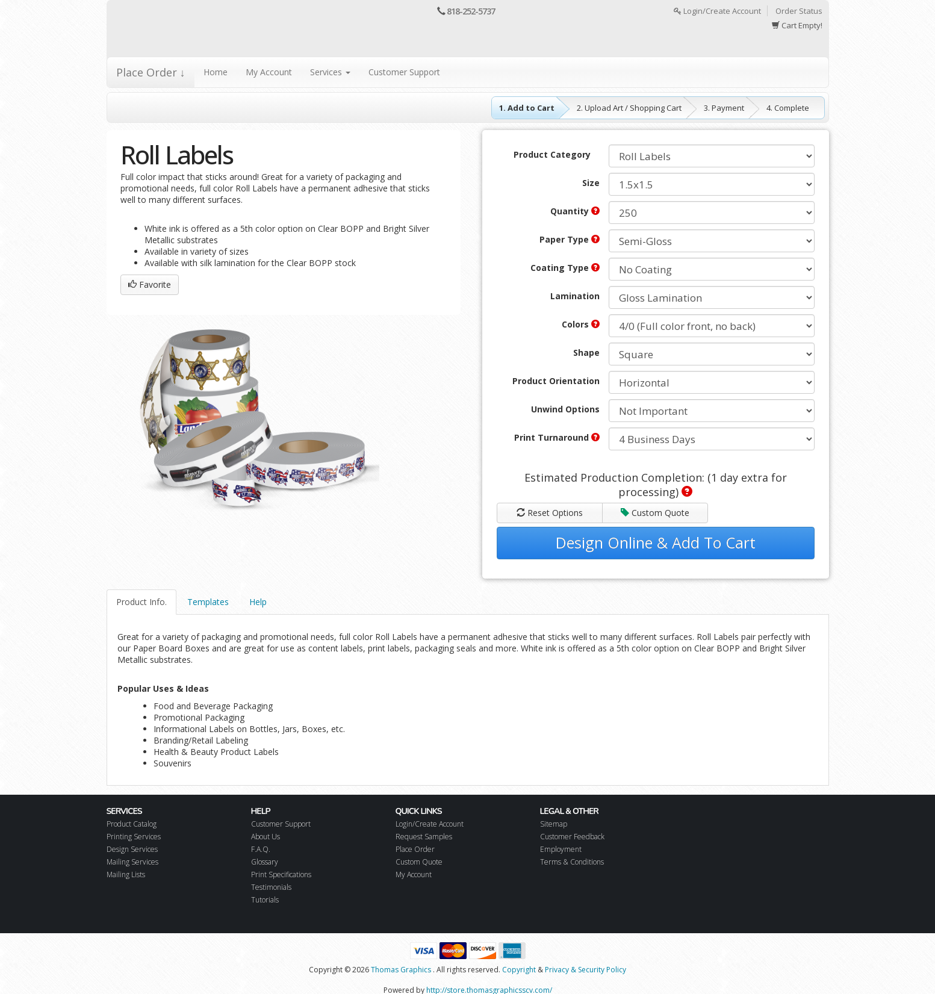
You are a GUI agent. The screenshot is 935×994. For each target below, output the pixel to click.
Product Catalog (132, 824)
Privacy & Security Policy (585, 969)
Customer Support (404, 72)
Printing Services (134, 836)
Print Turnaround (557, 437)
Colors (581, 324)
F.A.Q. (260, 849)
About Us (265, 836)
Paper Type (569, 239)
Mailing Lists (126, 874)
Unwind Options (565, 409)
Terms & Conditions (572, 862)
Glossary (264, 862)
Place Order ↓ (150, 72)
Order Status (798, 10)
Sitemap (553, 824)
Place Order (415, 849)
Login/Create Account (717, 10)
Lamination (575, 296)
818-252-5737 (471, 11)
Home (215, 72)
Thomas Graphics (401, 969)
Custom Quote (655, 512)
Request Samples (424, 836)
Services (330, 72)
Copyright (519, 969)
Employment (561, 849)
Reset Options (550, 512)
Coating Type (565, 267)
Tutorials (265, 900)
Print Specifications (281, 874)
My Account (269, 72)
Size (591, 182)
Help (258, 601)
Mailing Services (132, 862)
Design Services (132, 849)
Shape (586, 352)
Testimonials (271, 887)
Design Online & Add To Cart (656, 542)
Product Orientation (556, 381)
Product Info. (141, 601)
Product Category (552, 154)
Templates (208, 601)
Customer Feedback (572, 836)
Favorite (149, 284)
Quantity (575, 211)
